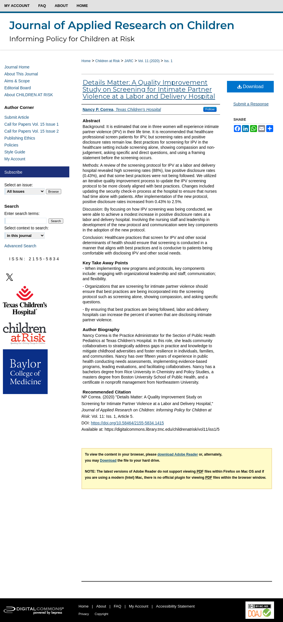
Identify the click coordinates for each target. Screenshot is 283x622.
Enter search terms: (22, 213)
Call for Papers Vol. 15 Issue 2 (31, 131)
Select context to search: (26, 228)
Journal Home (16, 67)
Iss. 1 (168, 61)
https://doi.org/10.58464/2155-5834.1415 (127, 423)
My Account (14, 159)
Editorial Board (17, 88)
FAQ (117, 606)
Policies (11, 145)
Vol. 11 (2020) (149, 61)
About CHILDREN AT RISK (28, 94)
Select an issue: (18, 185)
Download (250, 86)
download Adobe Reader (177, 454)
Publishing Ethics (19, 138)
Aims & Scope (17, 81)
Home (86, 61)
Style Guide (14, 152)
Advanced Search (20, 246)
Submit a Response (251, 104)
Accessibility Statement (175, 606)
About (101, 606)
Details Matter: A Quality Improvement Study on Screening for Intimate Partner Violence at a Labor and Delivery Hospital (149, 89)
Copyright (101, 614)
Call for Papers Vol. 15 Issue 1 (31, 124)
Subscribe (13, 172)
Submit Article (16, 117)
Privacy (84, 614)
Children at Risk (107, 61)
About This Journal (21, 74)
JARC (128, 61)
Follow (210, 109)
